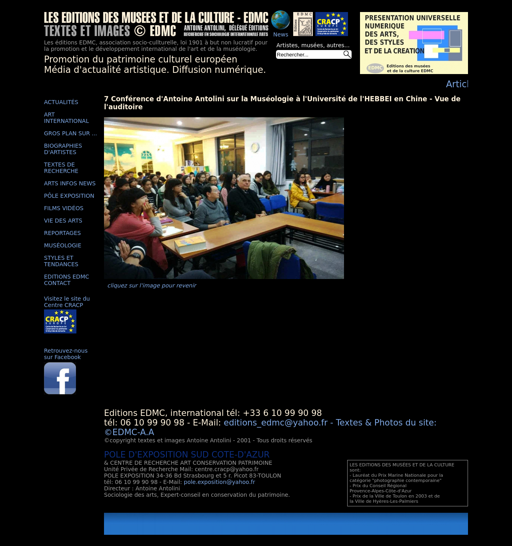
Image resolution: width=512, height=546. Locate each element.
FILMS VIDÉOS (64, 208)
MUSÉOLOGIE (62, 245)
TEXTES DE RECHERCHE (61, 167)
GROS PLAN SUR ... (70, 133)
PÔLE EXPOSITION (69, 196)
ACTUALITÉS (61, 102)
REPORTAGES (62, 233)
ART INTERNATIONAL (66, 117)
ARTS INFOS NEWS (70, 183)
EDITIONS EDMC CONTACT (66, 279)
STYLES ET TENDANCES (61, 261)
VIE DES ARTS (63, 220)
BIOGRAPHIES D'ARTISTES (63, 149)
